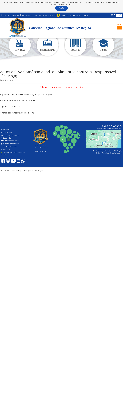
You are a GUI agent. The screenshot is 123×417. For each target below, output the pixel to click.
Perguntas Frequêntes (10, 135)
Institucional (6, 132)
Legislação (6, 138)
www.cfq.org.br (40, 151)
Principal (5, 130)
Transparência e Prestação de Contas (13, 153)
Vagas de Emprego (9, 146)
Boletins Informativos (10, 144)
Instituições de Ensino (10, 141)
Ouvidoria (5, 149)
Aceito (61, 8)
